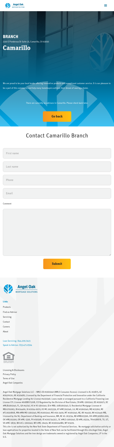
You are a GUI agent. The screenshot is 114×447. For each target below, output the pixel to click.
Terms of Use (8, 378)
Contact (6, 322)
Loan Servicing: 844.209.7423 (16, 341)
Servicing (7, 317)
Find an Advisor (10, 312)
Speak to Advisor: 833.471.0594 (17, 345)
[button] (105, 5)
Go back (57, 116)
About (5, 331)
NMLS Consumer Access (65, 392)
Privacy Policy (9, 374)
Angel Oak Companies (13, 383)
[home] (14, 5)
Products (7, 307)
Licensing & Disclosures (13, 370)
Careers (6, 327)
